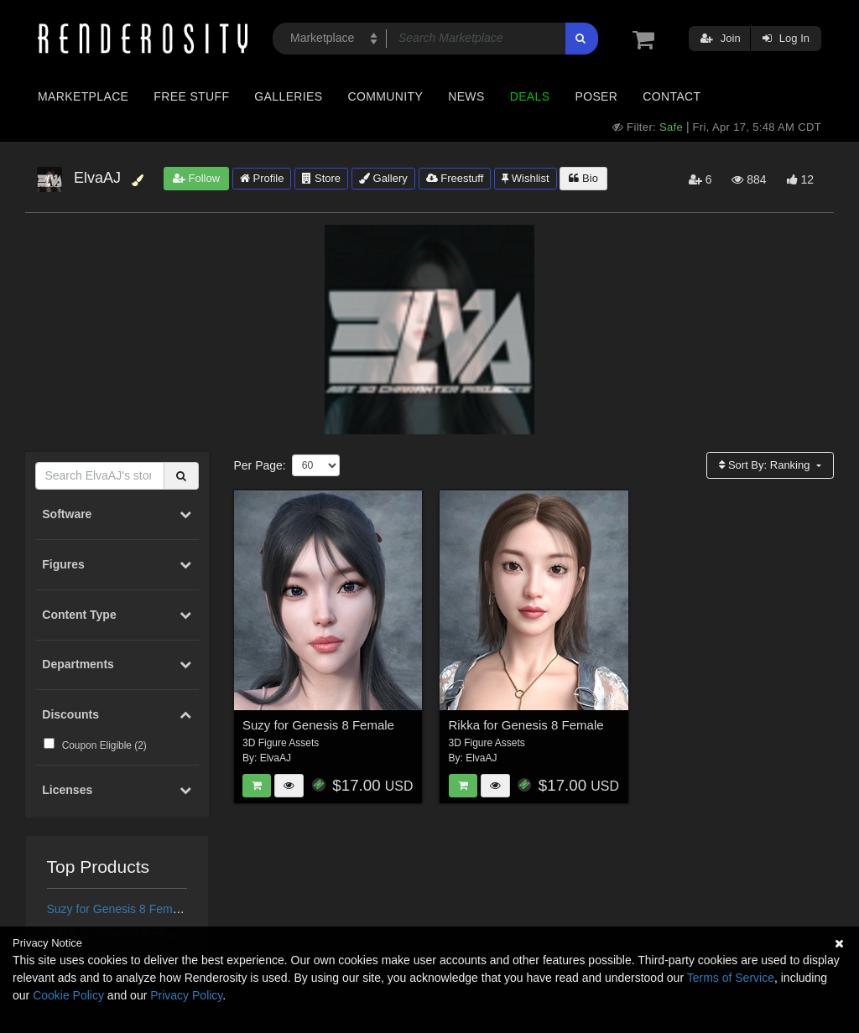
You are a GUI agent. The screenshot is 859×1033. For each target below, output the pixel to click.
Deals (530, 96)
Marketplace (83, 96)
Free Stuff (191, 96)
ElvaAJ (275, 758)
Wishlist (525, 178)
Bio (583, 178)
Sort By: (766, 465)
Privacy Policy (186, 995)
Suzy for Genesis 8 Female (118, 909)
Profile (262, 178)
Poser (596, 96)
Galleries (288, 96)
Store (321, 178)
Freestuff (455, 178)
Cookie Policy (68, 995)
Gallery (383, 178)
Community (386, 96)
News (466, 96)
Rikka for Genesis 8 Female (526, 725)
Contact (671, 96)
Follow (196, 178)
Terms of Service (730, 977)
